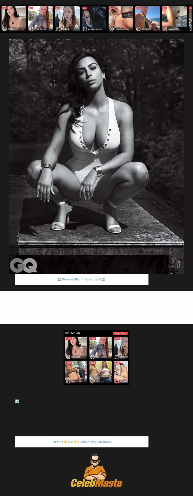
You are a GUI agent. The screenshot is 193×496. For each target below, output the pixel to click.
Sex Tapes (104, 441)
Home (56, 441)
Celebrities (86, 441)
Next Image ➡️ (94, 279)
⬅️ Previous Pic (69, 279)
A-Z (70, 441)
